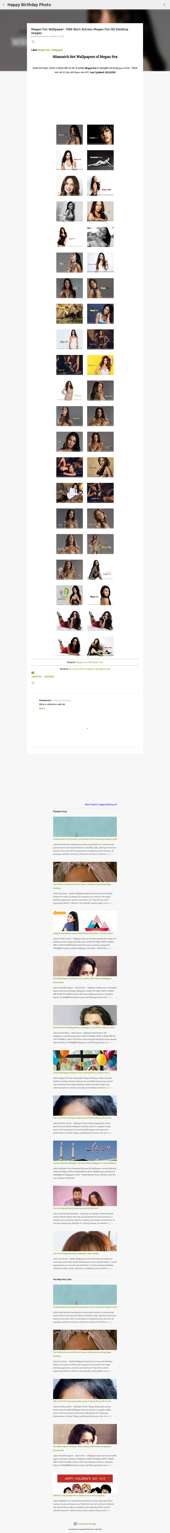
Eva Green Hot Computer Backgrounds (89, 669)
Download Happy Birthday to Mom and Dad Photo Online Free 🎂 (81, 1073)
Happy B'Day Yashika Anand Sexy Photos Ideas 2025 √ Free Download (83, 933)
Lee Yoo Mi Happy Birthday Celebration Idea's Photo (76, 1253)
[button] (32, 42)
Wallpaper (57, 50)
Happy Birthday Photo (29, 4)
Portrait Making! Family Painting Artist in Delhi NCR (75, 1208)
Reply (42, 708)
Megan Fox (44, 50)
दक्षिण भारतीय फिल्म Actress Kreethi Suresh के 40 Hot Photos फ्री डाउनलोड (82, 1118)
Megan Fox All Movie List (89, 662)
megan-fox (37, 676)
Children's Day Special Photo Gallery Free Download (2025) (79, 1495)
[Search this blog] (154, 4)
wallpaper (49, 676)
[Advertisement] (85, 101)
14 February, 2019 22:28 (61, 700)
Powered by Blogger (85, 1524)
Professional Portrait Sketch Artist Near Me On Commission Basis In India (85, 839)
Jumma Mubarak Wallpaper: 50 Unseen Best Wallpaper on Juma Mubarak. (84, 1163)
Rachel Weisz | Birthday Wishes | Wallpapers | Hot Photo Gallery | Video (84, 1028)
